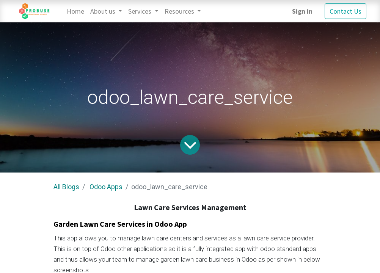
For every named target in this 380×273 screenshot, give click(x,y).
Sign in (302, 11)
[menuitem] (75, 11)
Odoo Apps (106, 187)
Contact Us (345, 11)
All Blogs (66, 187)
